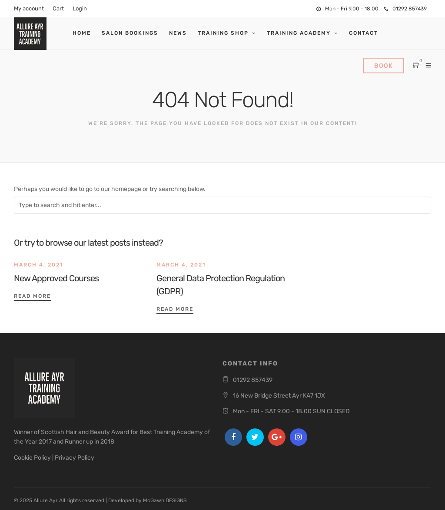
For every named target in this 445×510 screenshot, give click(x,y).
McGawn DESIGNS (164, 500)
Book (383, 65)
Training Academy (299, 33)
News (178, 33)
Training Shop (223, 33)
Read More (32, 296)
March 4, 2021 (38, 265)
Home (82, 33)
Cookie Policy (32, 457)
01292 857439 (405, 9)
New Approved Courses (56, 278)
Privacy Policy (74, 457)
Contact (363, 33)
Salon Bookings (130, 33)
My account (29, 8)
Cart (58, 8)
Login (80, 8)
